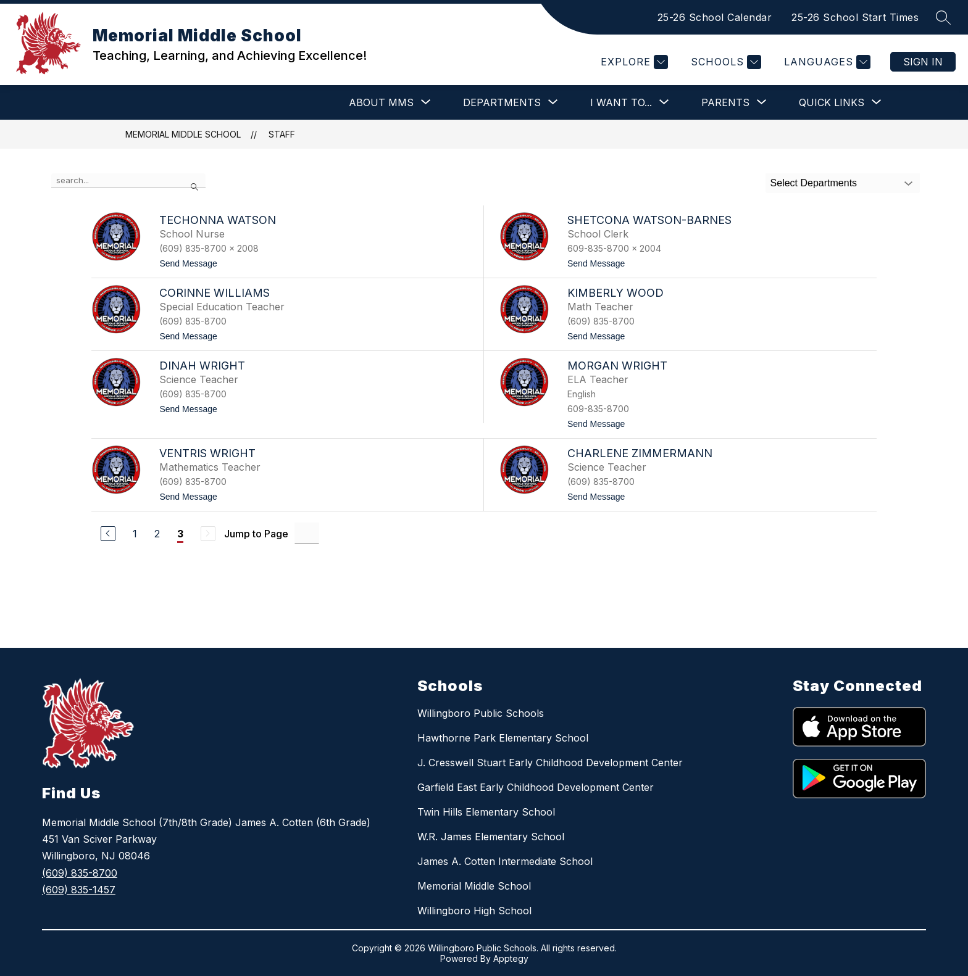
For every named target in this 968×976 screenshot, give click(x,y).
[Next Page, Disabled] (208, 533)
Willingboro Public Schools (480, 713)
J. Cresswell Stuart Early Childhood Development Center (550, 762)
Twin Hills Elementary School (486, 812)
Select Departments (813, 183)
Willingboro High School (474, 910)
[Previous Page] (108, 533)
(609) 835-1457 (78, 889)
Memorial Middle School (183, 134)
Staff (282, 134)
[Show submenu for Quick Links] (831, 102)
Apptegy (510, 958)
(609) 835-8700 (79, 873)
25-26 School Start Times (855, 17)
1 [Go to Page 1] (135, 533)
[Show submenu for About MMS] (381, 102)
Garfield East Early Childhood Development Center (535, 787)
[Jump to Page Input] (306, 533)
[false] (128, 180)
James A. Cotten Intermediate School (505, 861)
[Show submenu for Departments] (502, 102)
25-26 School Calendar (714, 17)
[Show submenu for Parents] (725, 102)
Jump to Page (256, 533)
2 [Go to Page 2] (157, 533)
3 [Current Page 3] (180, 533)
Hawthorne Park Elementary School (502, 738)
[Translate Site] (825, 62)
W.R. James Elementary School (490, 836)
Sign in (923, 62)
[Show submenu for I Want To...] (621, 102)
